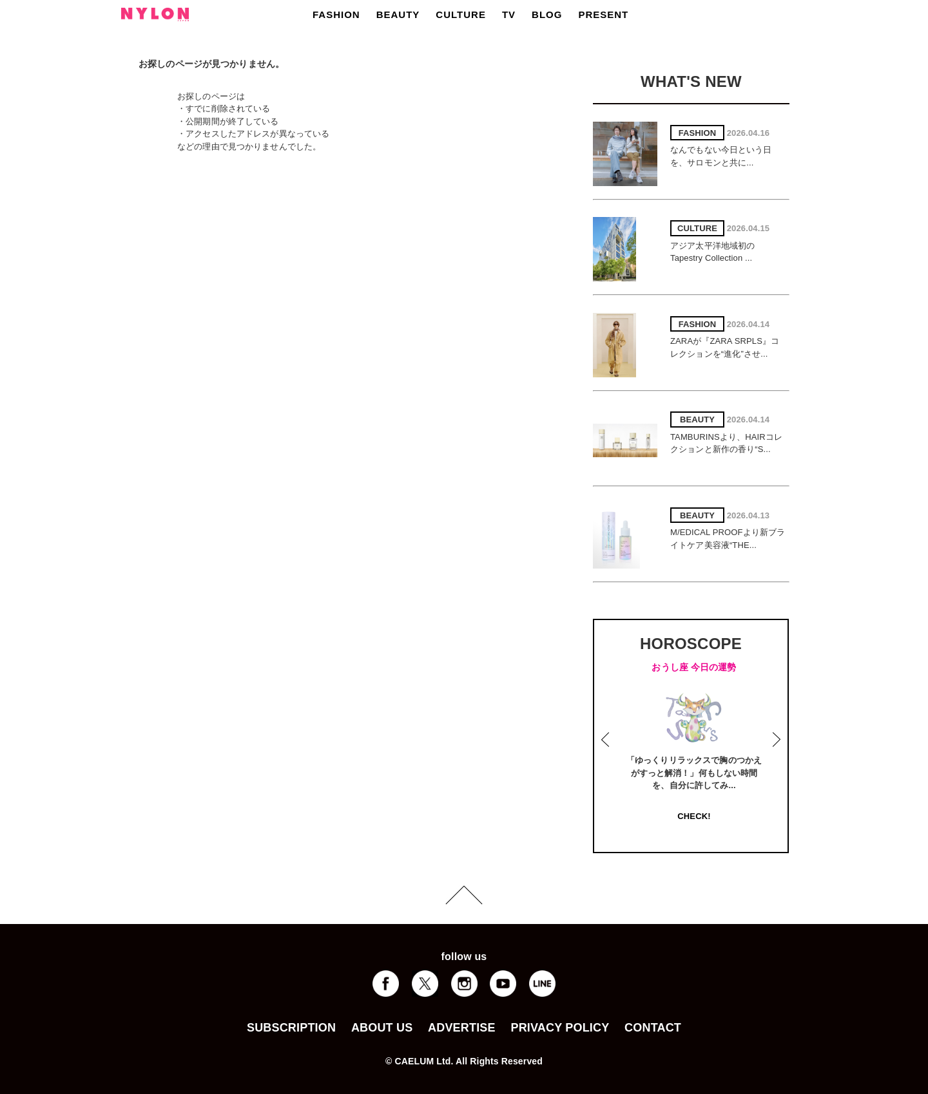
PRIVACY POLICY (559, 1027)
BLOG (547, 14)
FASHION (336, 14)
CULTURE (461, 14)
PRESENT (603, 14)
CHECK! (693, 816)
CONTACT (652, 1027)
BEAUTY (398, 14)
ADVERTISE (462, 1027)
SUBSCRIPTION (291, 1027)
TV (509, 14)
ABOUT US (381, 1027)
